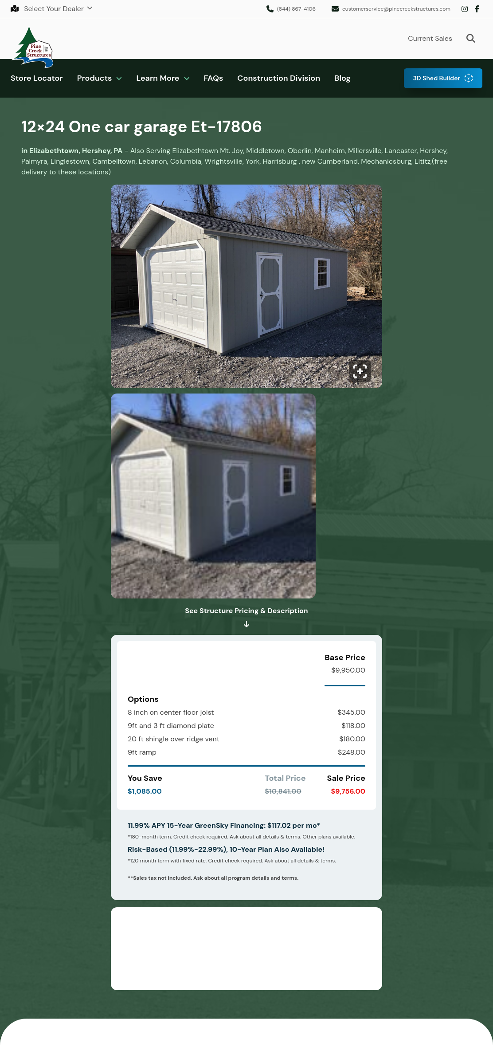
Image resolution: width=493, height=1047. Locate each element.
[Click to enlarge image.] (246, 289)
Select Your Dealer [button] (48, 8)
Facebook (477, 9)
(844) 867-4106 (296, 8)
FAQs (213, 78)
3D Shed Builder (436, 78)
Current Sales (430, 38)
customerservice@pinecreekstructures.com (396, 8)
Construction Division (278, 78)
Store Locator (37, 78)
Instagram (464, 9)
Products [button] (94, 78)
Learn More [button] (157, 78)
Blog (342, 78)
